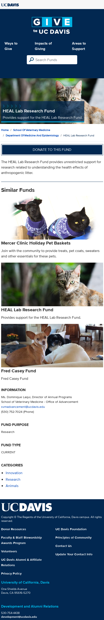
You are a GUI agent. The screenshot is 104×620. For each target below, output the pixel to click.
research (13, 479)
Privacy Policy (11, 573)
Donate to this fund (52, 149)
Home (5, 130)
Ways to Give (11, 46)
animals (12, 485)
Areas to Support (79, 46)
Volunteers (9, 551)
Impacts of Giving (43, 46)
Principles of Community (73, 537)
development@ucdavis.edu (19, 617)
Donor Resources (13, 529)
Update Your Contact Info (73, 554)
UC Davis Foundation (71, 529)
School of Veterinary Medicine (31, 130)
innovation (14, 472)
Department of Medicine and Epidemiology (32, 135)
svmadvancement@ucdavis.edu (23, 406)
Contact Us (63, 546)
